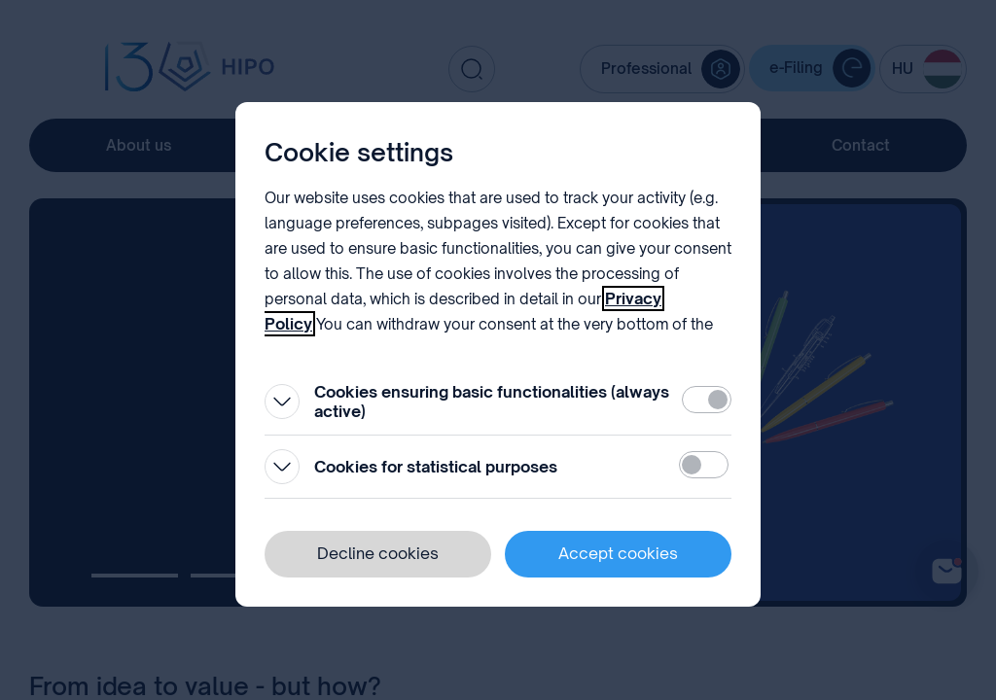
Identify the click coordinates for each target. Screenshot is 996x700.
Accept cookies (618, 553)
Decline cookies (378, 553)
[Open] (282, 401)
